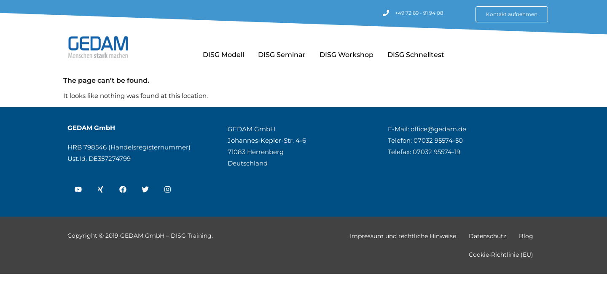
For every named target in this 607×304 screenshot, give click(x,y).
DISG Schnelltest (415, 55)
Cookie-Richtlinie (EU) (501, 254)
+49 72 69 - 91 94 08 (419, 13)
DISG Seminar (282, 55)
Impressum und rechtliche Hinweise (403, 236)
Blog (526, 236)
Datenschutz (487, 236)
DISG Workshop (346, 55)
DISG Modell (223, 55)
